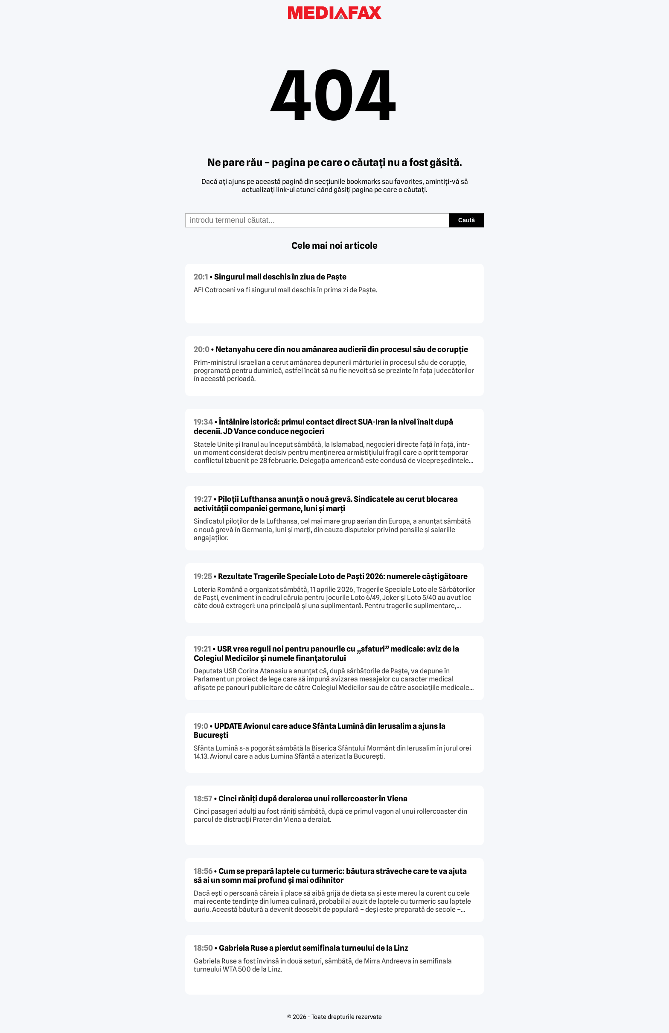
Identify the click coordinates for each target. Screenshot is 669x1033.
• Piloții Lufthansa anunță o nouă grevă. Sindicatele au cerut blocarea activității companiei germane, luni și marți (326, 504)
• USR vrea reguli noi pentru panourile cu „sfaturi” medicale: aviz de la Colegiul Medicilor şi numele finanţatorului (326, 653)
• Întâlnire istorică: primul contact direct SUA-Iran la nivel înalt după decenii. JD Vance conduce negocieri (323, 426)
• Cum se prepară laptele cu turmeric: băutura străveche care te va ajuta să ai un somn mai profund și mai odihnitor (330, 876)
